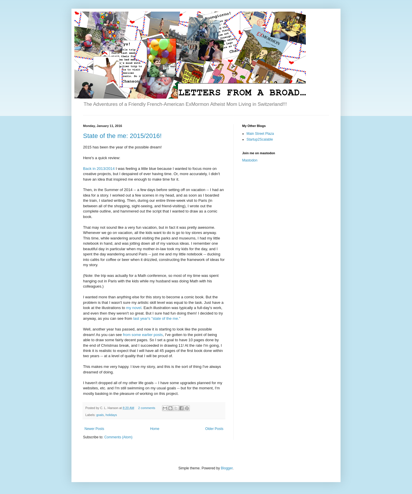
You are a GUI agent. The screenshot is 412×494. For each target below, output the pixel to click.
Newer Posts (94, 429)
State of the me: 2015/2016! (122, 135)
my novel (133, 308)
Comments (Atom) (118, 437)
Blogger (227, 468)
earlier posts (152, 335)
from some (132, 335)
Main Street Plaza (260, 134)
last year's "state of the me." (156, 318)
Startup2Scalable (260, 139)
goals (100, 415)
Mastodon (250, 160)
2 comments (146, 408)
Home (154, 429)
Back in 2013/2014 (99, 168)
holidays (111, 415)
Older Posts (214, 429)
